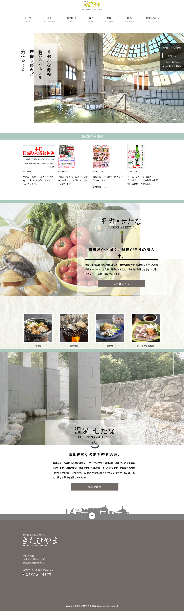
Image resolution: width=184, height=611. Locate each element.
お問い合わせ (153, 27)
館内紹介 (71, 27)
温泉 (49, 27)
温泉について (94, 487)
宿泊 (91, 27)
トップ (27, 27)
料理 (109, 27)
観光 (129, 27)
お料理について (121, 283)
